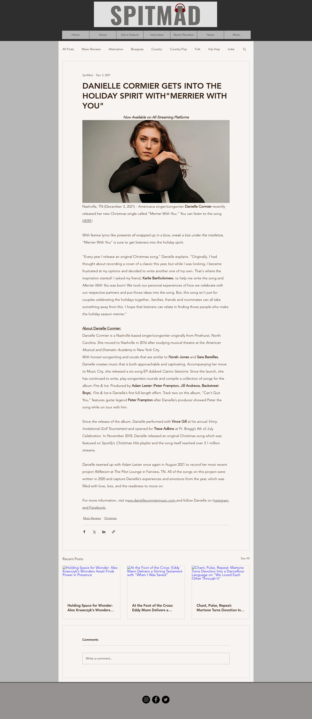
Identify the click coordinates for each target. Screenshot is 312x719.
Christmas (110, 518)
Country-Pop (178, 49)
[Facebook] (156, 699)
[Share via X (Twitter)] (94, 532)
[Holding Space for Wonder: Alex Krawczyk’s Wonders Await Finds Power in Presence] (91, 582)
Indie (231, 49)
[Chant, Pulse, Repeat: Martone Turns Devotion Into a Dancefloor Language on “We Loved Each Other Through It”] (220, 582)
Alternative (116, 49)
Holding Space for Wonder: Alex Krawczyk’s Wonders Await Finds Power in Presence (90, 607)
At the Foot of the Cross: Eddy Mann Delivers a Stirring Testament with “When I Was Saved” (152, 607)
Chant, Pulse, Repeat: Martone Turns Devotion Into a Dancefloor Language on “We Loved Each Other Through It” (220, 607)
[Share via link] (113, 532)
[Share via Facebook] (84, 532)
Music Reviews (91, 49)
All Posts (68, 49)
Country (156, 49)
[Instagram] (146, 699)
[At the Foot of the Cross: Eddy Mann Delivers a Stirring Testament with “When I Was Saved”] (156, 582)
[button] (244, 49)
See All (245, 558)
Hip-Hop (214, 49)
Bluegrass (137, 49)
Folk (197, 49)
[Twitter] (166, 699)
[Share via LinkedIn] (104, 532)
